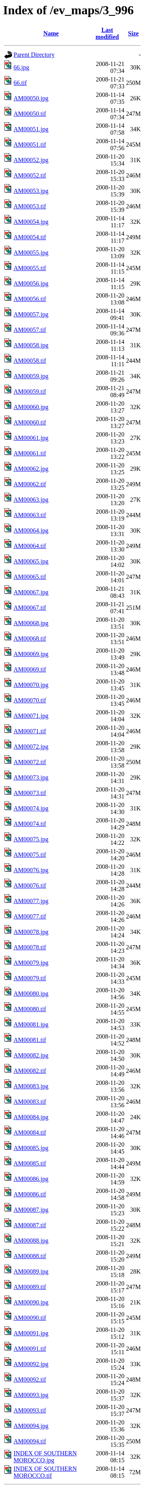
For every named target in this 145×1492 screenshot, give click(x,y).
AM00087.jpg (31, 1209)
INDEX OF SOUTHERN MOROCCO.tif (45, 1472)
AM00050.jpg (31, 98)
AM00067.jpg (31, 592)
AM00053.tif (30, 206)
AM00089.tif (30, 1287)
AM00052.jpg (31, 160)
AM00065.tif (30, 576)
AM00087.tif (30, 1225)
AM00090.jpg (31, 1302)
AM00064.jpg (31, 530)
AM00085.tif (30, 1163)
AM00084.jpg (31, 1117)
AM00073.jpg (31, 777)
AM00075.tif (30, 854)
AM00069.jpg (31, 654)
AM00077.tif (30, 916)
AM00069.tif (30, 669)
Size (133, 33)
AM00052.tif (30, 175)
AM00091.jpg (31, 1333)
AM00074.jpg (31, 808)
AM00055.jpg (31, 252)
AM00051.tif (30, 144)
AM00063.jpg (31, 499)
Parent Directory (34, 54)
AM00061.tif (30, 453)
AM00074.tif (30, 823)
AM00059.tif (30, 391)
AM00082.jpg (31, 1055)
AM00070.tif (30, 700)
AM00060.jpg (31, 407)
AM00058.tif (30, 360)
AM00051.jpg (31, 129)
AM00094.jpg (31, 1426)
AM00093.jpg (31, 1395)
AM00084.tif (30, 1132)
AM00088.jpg (31, 1240)
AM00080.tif (30, 1009)
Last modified (107, 33)
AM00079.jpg (31, 962)
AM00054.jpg (31, 221)
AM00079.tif (30, 978)
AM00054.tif (30, 237)
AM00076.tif (30, 885)
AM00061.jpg (31, 438)
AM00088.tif (30, 1256)
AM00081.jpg (31, 1024)
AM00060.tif (30, 422)
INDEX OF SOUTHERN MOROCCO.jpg (45, 1456)
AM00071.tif (30, 731)
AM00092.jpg (31, 1364)
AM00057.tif (30, 329)
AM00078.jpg (31, 932)
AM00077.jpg (31, 901)
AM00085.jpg (31, 1148)
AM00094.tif (30, 1441)
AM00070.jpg (31, 685)
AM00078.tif (30, 947)
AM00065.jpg (31, 561)
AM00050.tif (30, 113)
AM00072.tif (30, 762)
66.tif (20, 83)
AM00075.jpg (31, 839)
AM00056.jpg (31, 283)
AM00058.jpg (31, 345)
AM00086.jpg (31, 1179)
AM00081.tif (30, 1040)
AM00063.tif (30, 515)
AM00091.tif (30, 1348)
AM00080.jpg (31, 993)
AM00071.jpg (31, 715)
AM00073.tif (30, 793)
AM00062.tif (30, 484)
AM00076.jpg (31, 870)
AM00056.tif (30, 299)
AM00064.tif (30, 546)
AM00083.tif (30, 1101)
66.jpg (21, 67)
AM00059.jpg (31, 376)
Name (51, 33)
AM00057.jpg (31, 314)
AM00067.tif (30, 607)
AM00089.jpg (31, 1271)
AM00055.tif (30, 268)
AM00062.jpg (31, 468)
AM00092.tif (30, 1379)
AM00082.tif (30, 1070)
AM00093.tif (30, 1410)
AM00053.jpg (31, 191)
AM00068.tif (30, 638)
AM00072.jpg (31, 746)
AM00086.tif (30, 1194)
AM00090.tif (30, 1317)
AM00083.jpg (31, 1086)
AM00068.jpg (31, 623)
